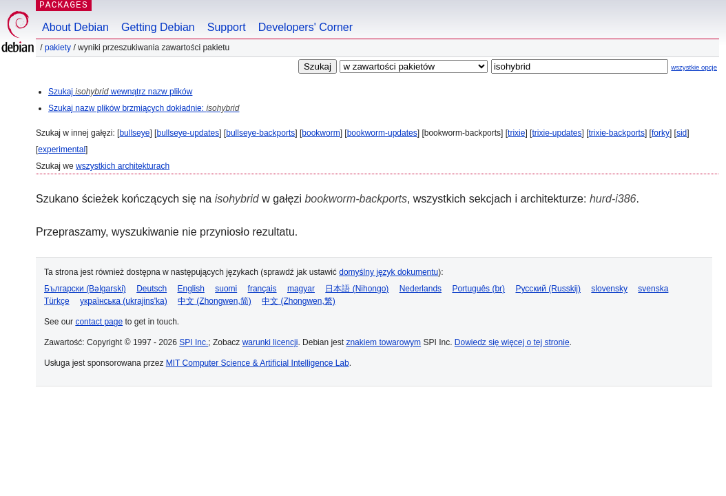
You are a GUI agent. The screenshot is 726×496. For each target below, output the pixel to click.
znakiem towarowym (383, 342)
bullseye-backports (260, 133)
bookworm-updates (382, 133)
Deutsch (151, 288)
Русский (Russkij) (548, 288)
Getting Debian (158, 27)
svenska (653, 288)
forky (661, 133)
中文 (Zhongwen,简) (214, 301)
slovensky (609, 288)
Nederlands (421, 288)
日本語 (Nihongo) (356, 288)
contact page (99, 322)
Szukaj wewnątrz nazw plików (120, 91)
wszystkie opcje (694, 67)
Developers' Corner (305, 27)
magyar (301, 288)
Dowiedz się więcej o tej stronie (512, 342)
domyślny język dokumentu (388, 272)
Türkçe (57, 301)
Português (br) (478, 288)
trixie (516, 133)
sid (681, 133)
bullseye (134, 133)
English (191, 288)
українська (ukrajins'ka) (123, 301)
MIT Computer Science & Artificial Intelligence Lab (257, 363)
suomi (226, 288)
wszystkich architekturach (122, 166)
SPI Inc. (193, 342)
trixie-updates (556, 133)
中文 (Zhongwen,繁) (298, 301)
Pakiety (58, 47)
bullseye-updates (187, 133)
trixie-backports (617, 133)
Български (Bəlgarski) (85, 288)
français (262, 288)
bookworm (321, 133)
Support (226, 27)
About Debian (75, 27)
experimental (61, 149)
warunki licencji (270, 342)
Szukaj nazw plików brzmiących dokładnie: (143, 108)
